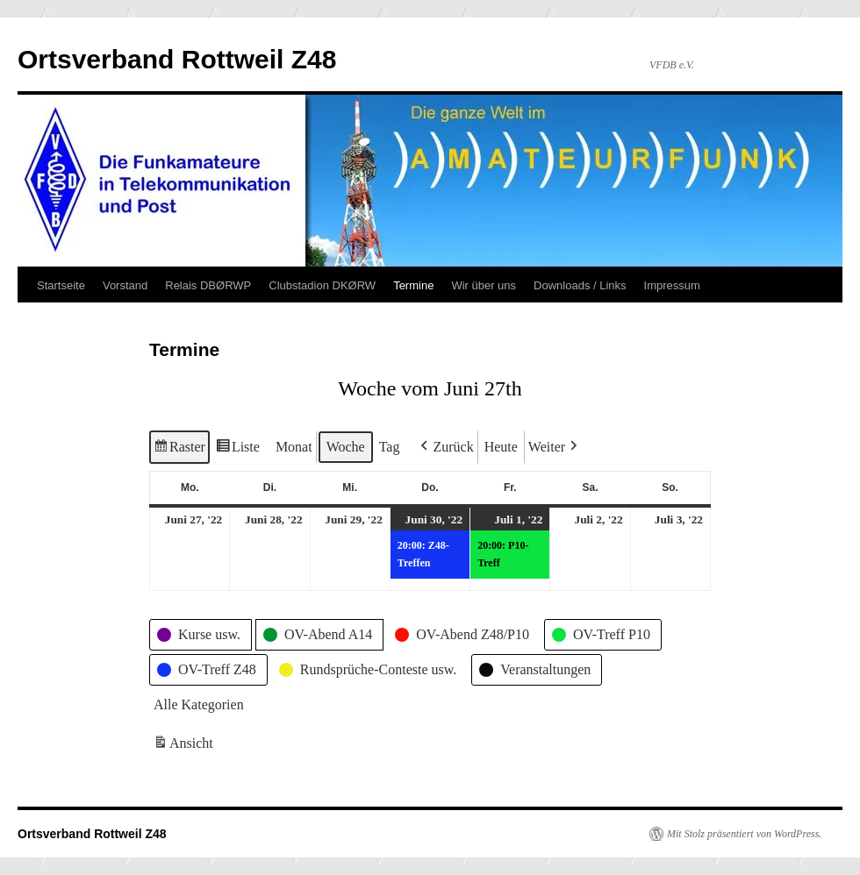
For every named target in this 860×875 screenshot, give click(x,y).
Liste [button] (237, 449)
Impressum (672, 285)
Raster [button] (179, 449)
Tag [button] (389, 446)
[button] (444, 447)
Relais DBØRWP (208, 285)
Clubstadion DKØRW (322, 285)
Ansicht (185, 746)
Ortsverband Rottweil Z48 (177, 59)
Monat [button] (294, 446)
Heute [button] (501, 446)
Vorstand (125, 285)
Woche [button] (345, 446)
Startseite (61, 285)
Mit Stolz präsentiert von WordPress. (744, 834)
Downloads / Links (580, 285)
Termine (413, 285)
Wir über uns (483, 285)
